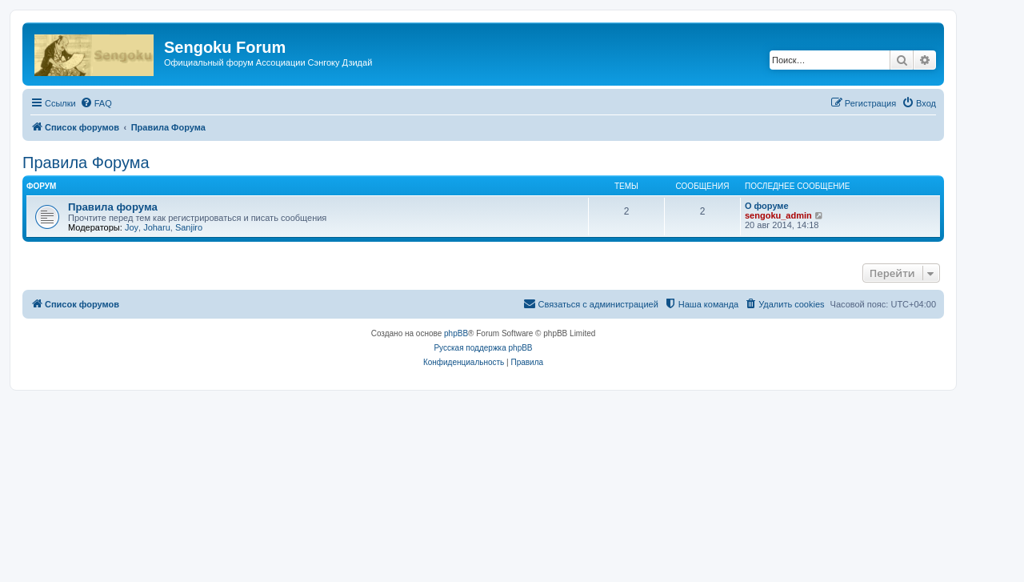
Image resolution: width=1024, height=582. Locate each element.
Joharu (156, 227)
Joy (131, 227)
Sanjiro (188, 227)
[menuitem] (96, 103)
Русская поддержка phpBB (483, 347)
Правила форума (113, 207)
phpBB (456, 333)
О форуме (767, 206)
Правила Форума (86, 162)
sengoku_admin (778, 215)
